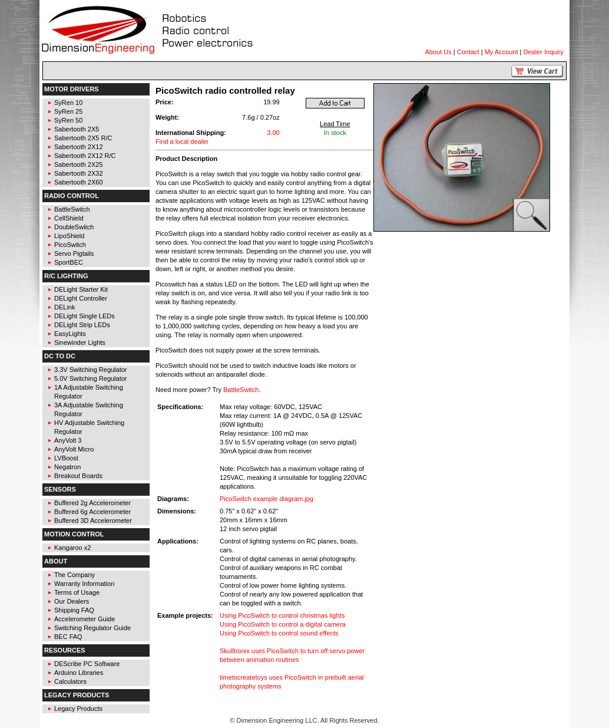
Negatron (67, 466)
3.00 (273, 132)
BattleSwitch (72, 209)
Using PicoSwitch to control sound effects (279, 633)
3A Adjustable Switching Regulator (88, 409)
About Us (438, 51)
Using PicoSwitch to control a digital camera (283, 624)
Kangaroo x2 (72, 547)
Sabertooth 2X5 (76, 129)
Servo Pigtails (74, 253)
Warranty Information (84, 583)
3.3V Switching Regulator (90, 369)
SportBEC (68, 262)
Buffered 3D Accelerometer (93, 520)
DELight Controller (80, 298)
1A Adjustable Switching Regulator (88, 392)
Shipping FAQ (74, 610)
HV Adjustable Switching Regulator (89, 427)
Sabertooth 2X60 (78, 182)
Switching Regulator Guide (92, 627)
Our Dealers (71, 601)
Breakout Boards (78, 475)
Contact (468, 51)
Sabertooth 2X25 (78, 164)
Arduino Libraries (78, 672)
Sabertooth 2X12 (78, 146)
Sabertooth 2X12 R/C (85, 155)
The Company (74, 574)
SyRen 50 (68, 120)
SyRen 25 (68, 111)
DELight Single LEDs (84, 315)
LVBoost (66, 458)
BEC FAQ (68, 636)
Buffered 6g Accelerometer (92, 511)
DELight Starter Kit (81, 289)
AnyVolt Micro (74, 449)
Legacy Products (78, 708)
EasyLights (70, 333)
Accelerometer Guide (84, 618)
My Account (501, 51)
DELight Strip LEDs (82, 324)
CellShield (69, 218)
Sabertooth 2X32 (78, 173)
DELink (64, 307)
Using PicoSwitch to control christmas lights (282, 615)
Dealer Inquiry (544, 51)
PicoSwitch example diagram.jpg (266, 498)
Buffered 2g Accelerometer (92, 502)
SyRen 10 (68, 102)
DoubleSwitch (74, 226)
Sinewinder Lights (79, 342)
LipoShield (69, 235)
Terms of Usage (77, 592)
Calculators (70, 681)
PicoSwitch (70, 244)
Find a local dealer (181, 141)
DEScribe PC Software (87, 663)
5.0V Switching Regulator (90, 378)
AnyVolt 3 (67, 440)
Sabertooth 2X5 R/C (83, 137)
